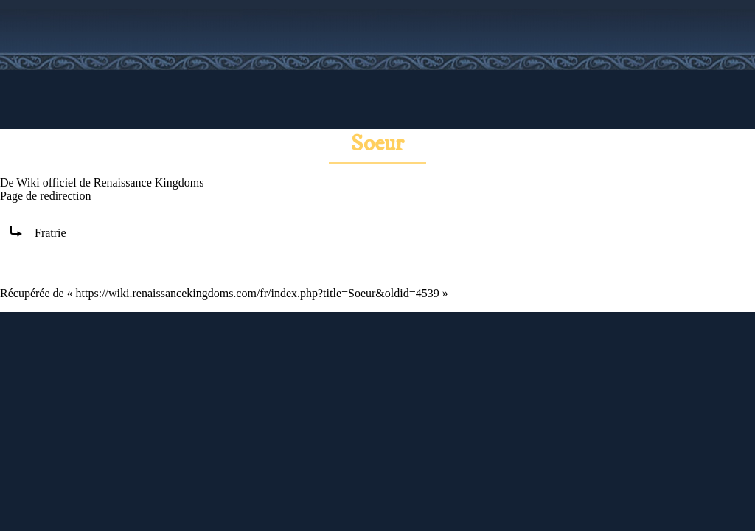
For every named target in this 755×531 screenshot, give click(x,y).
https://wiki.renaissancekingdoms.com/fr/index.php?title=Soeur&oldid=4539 (257, 293)
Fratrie (50, 232)
